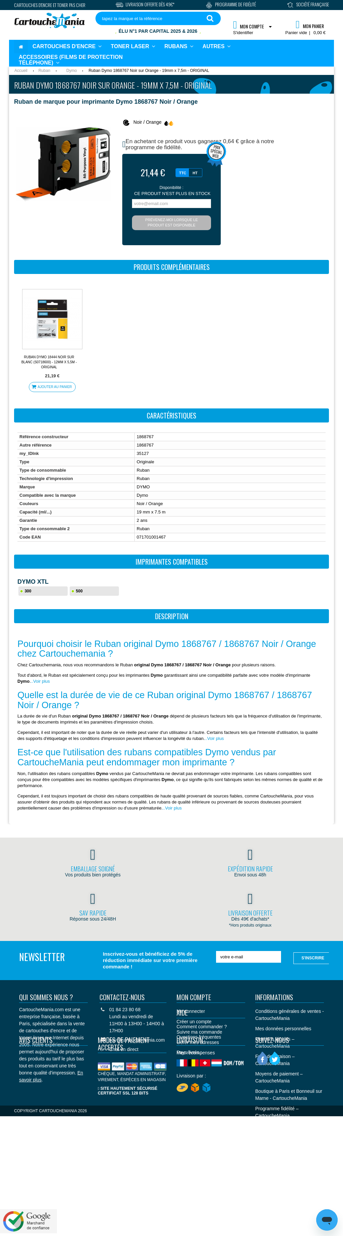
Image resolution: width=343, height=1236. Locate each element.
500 (79, 591)
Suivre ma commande (199, 1032)
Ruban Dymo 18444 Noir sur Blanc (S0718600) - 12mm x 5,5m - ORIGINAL (49, 362)
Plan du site (267, 1157)
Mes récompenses (196, 1052)
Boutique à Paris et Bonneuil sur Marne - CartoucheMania (288, 1094)
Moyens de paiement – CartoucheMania (279, 1077)
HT (195, 173)
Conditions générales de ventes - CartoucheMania (289, 1015)
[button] (216, 46)
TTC (182, 173)
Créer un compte (194, 1021)
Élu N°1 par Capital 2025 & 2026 (158, 31)
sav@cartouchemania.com (137, 1040)
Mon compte (194, 997)
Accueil (20, 70)
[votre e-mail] (248, 957)
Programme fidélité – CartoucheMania (276, 1112)
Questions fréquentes (199, 1093)
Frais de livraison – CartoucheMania (275, 1060)
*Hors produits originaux (250, 925)
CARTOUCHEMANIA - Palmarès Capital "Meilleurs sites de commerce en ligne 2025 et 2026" (289, 1136)
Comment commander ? (202, 1082)
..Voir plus (40, 681)
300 (27, 591)
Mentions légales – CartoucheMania (274, 1042)
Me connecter (191, 1011)
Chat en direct (123, 1049)
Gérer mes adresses (198, 1042)
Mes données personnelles (283, 1028)
